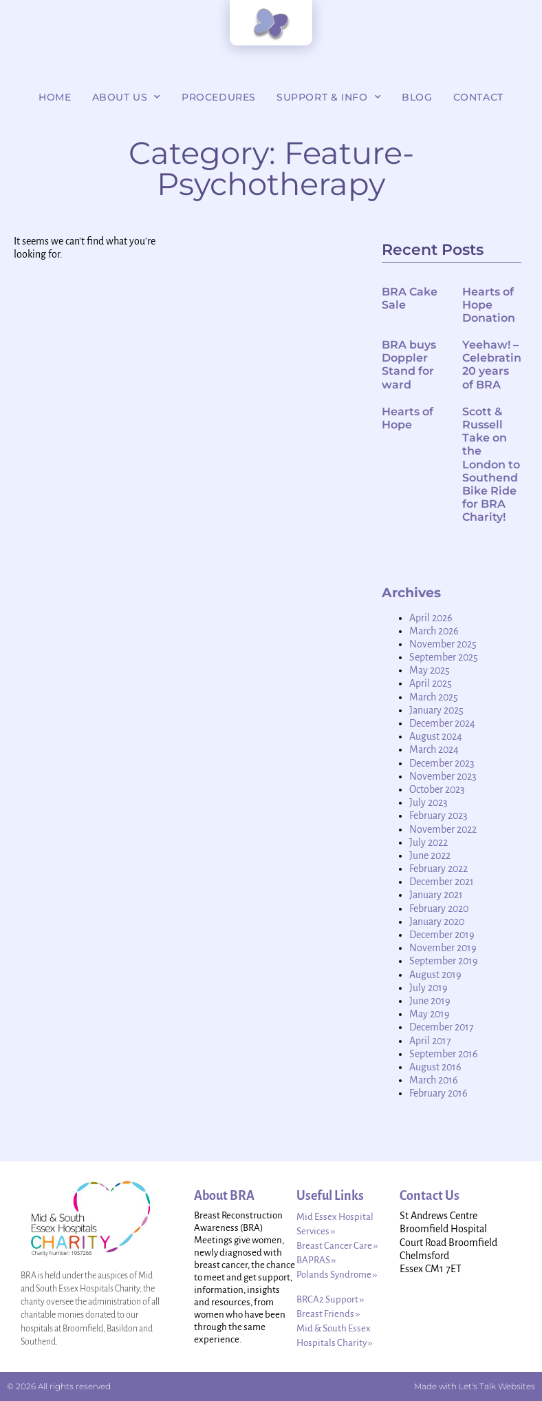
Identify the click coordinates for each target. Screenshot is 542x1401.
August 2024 (435, 736)
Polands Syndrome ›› (336, 1274)
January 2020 (436, 921)
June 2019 (430, 1000)
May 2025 (429, 670)
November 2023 (443, 776)
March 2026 (434, 630)
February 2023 (438, 815)
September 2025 (443, 657)
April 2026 (431, 617)
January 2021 (436, 894)
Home (55, 97)
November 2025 (443, 644)
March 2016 (433, 1080)
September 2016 (443, 1053)
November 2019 (443, 947)
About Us (126, 97)
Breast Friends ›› (328, 1314)
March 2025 (433, 697)
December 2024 (442, 723)
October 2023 (437, 789)
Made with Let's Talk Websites (474, 1386)
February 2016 (438, 1093)
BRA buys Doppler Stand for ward (409, 364)
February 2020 (438, 908)
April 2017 (430, 1040)
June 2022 (430, 855)
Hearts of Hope (407, 418)
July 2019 (428, 987)
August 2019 (435, 974)
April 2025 (430, 683)
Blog (417, 97)
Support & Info (329, 97)
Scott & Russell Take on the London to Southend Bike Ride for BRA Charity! (491, 464)
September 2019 (443, 960)
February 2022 (438, 868)
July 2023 (428, 802)
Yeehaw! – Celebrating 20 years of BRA (495, 364)
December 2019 (442, 934)
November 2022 (443, 829)
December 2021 (441, 881)
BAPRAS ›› (316, 1260)
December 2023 (442, 763)
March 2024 (434, 749)
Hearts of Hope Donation (488, 304)
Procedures (219, 97)
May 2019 (429, 1013)
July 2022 (428, 842)
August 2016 (435, 1066)
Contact (478, 97)
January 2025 (436, 710)
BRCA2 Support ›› (330, 1299)
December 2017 (441, 1026)
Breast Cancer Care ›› (337, 1246)
